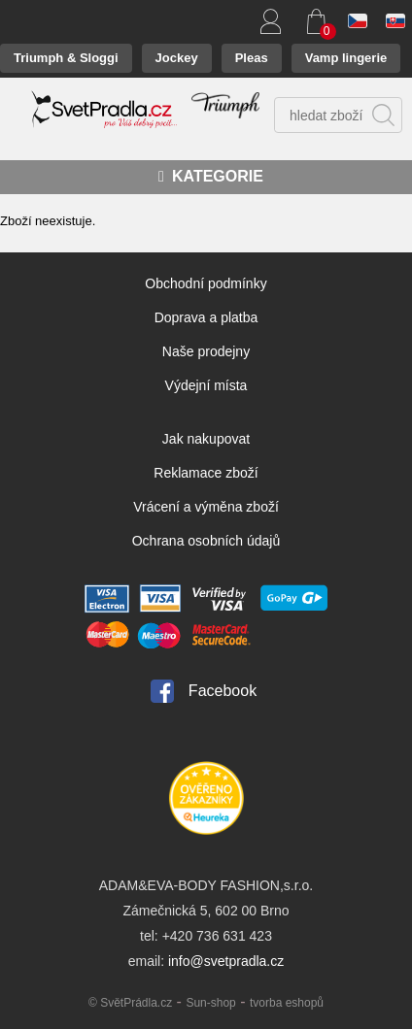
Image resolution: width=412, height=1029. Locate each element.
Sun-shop (210, 1003)
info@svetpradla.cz (226, 961)
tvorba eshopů (287, 1003)
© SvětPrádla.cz (130, 1003)
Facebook (223, 690)
